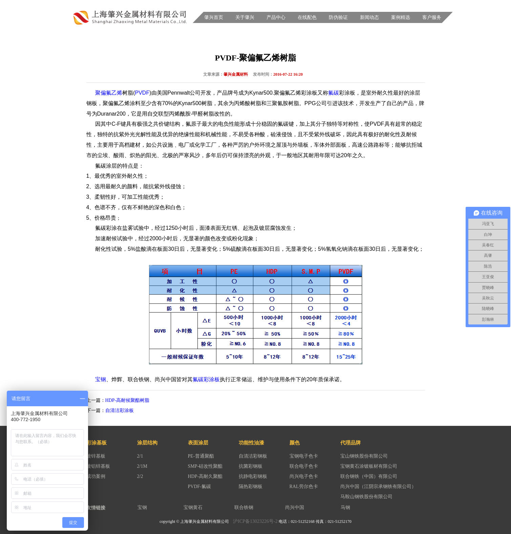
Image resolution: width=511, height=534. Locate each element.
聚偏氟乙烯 (108, 93)
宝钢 (100, 379)
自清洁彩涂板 (119, 410)
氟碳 (333, 93)
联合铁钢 (243, 507)
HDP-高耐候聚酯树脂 (127, 400)
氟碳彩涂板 (206, 379)
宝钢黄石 (193, 507)
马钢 (345, 507)
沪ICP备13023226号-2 (255, 521)
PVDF (142, 93)
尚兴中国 (294, 507)
